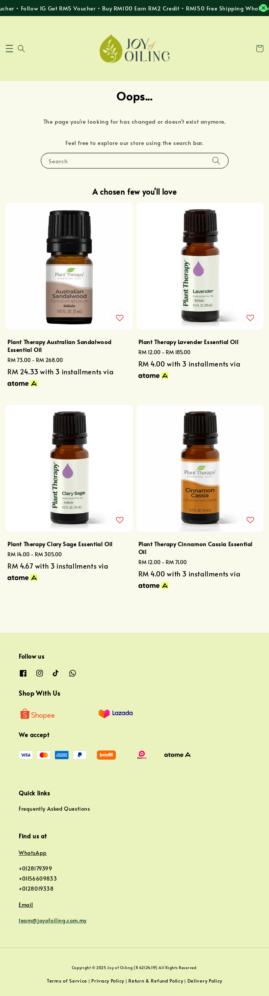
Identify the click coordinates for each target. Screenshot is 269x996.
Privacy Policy (107, 980)
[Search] (216, 160)
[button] (9, 48)
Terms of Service (67, 980)
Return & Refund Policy (155, 980)
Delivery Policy (205, 980)
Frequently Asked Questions (54, 808)
